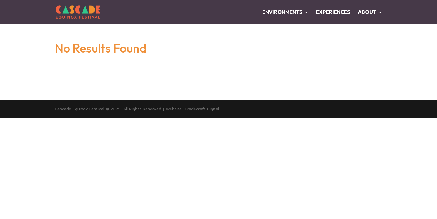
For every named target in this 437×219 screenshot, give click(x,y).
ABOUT (367, 12)
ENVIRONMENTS (282, 12)
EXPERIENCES (333, 12)
